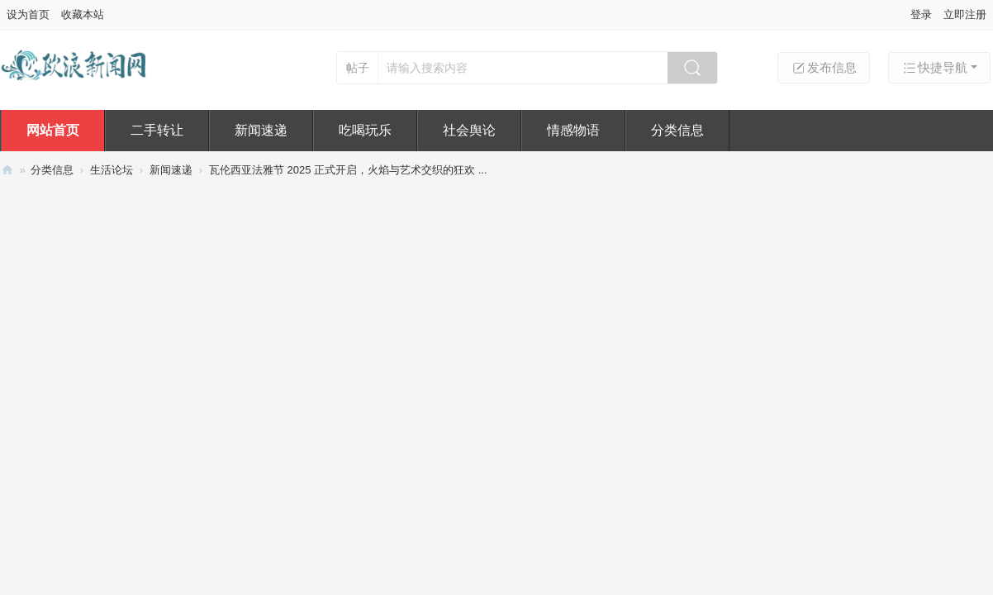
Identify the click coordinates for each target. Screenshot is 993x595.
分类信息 (677, 130)
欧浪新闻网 (7, 170)
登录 (921, 14)
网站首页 (52, 130)
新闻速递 (261, 130)
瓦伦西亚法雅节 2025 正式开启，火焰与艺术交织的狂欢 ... (348, 170)
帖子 (357, 67)
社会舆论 (469, 130)
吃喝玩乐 (365, 130)
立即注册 (964, 14)
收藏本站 (82, 14)
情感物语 (573, 130)
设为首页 (28, 14)
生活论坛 (111, 170)
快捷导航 (934, 68)
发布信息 (824, 68)
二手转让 (157, 130)
